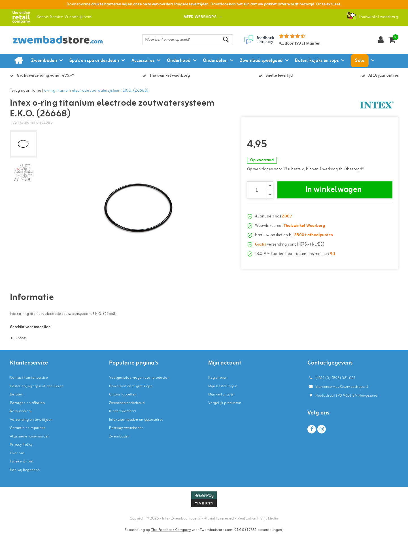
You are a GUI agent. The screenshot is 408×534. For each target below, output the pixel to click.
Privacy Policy (21, 445)
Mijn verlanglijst (221, 394)
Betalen (16, 394)
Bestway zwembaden (126, 428)
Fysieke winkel (22, 461)
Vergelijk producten (224, 403)
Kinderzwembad (122, 411)
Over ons (17, 453)
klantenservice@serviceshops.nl (337, 387)
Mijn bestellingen (222, 386)
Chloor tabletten (123, 394)
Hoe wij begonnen (25, 470)
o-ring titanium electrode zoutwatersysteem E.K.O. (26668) (96, 90)
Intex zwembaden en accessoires (136, 420)
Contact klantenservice (29, 378)
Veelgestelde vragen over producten (139, 378)
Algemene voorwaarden (30, 436)
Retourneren (20, 411)
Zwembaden (119, 436)
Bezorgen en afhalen (27, 403)
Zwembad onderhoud (126, 403)
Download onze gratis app (130, 386)
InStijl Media (267, 519)
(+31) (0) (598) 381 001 (331, 378)
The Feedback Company (171, 530)
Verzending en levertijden (31, 420)
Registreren (218, 378)
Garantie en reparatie (28, 428)
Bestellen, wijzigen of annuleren (36, 386)
